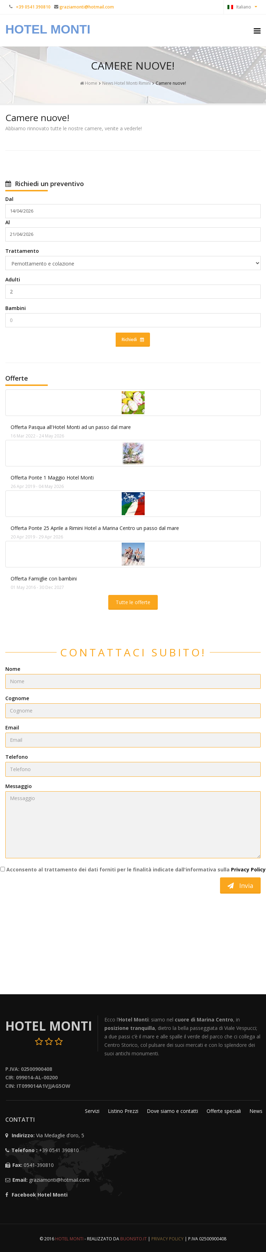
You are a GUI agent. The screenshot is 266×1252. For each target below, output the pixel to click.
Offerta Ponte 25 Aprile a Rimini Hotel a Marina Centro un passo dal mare (95, 528)
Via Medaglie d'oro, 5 (60, 1135)
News (255, 1111)
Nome (12, 669)
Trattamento (22, 251)
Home (88, 83)
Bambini (15, 308)
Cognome (17, 698)
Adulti (12, 279)
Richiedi (133, 339)
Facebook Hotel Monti (40, 1194)
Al (7, 222)
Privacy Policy (248, 869)
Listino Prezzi (124, 1111)
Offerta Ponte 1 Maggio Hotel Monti (52, 477)
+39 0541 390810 (59, 1150)
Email (12, 727)
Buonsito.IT (133, 1239)
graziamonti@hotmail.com (59, 1179)
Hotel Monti (47, 29)
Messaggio (18, 786)
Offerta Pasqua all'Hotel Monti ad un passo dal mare (71, 427)
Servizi (93, 1111)
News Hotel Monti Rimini (126, 83)
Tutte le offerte (133, 602)
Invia (240, 885)
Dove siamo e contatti (173, 1111)
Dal (9, 199)
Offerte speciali (224, 1111)
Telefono (16, 756)
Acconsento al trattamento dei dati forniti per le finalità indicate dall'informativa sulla (133, 869)
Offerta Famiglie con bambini (44, 578)
